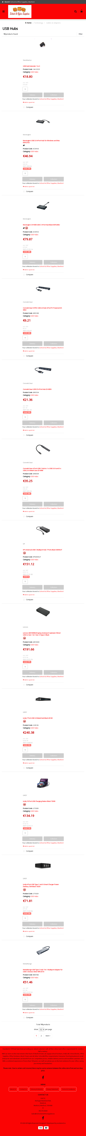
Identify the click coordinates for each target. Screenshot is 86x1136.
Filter (81, 34)
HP (24, 544)
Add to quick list (28, 102)
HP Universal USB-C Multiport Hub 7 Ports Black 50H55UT (42, 550)
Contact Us (23, 1089)
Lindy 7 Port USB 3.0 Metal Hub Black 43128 (37, 718)
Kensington (27, 135)
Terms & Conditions (68, 1089)
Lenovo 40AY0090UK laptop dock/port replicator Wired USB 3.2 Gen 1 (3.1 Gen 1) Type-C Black (41, 634)
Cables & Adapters (53, 23)
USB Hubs (34, 72)
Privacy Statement (52, 1089)
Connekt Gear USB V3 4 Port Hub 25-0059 (37, 389)
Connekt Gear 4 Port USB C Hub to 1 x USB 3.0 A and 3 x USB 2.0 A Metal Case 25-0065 (42, 469)
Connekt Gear (28, 302)
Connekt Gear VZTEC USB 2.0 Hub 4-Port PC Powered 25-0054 (42, 309)
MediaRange (27, 964)
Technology (38, 23)
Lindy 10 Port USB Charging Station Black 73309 (39, 801)
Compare (27, 107)
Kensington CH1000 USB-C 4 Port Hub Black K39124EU (41, 225)
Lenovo (25, 627)
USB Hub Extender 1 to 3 (31, 66)
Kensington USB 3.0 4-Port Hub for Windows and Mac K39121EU (41, 142)
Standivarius (27, 60)
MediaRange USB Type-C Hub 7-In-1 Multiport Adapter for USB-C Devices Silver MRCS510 (42, 971)
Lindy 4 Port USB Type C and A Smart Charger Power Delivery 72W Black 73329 (41, 885)
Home (28, 23)
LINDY (25, 712)
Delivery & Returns (37, 1089)
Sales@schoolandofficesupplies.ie (43, 1114)
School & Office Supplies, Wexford (51, 99)
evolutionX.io (61, 1123)
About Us (13, 1089)
